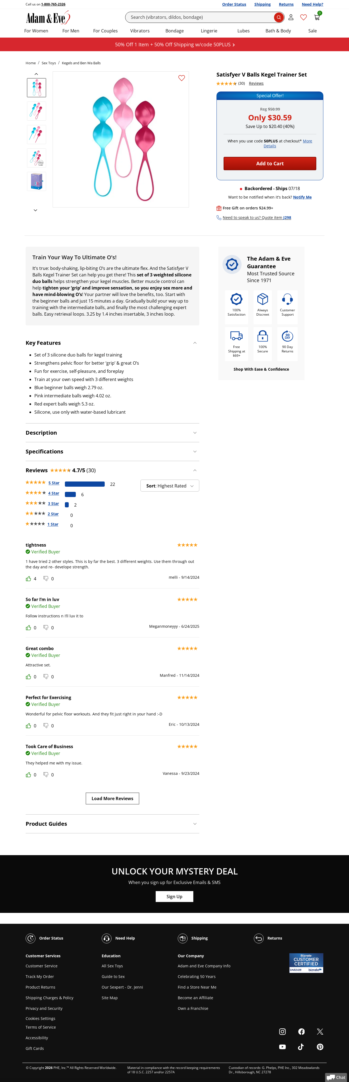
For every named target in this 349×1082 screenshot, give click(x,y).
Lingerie (209, 31)
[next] (34, 210)
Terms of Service (41, 1027)
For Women (36, 31)
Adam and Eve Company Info (204, 965)
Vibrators (140, 31)
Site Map (110, 997)
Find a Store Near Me (197, 987)
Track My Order (40, 976)
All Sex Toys (112, 965)
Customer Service (42, 965)
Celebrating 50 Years (197, 976)
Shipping (262, 4)
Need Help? (312, 4)
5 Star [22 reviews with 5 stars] (54, 482)
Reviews (256, 83)
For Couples (105, 31)
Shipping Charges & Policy (49, 997)
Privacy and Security (44, 1008)
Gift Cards (35, 1048)
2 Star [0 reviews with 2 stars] (53, 513)
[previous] (38, 74)
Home (31, 62)
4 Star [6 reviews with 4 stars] (53, 493)
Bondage (175, 31)
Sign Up (174, 897)
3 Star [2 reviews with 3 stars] (53, 503)
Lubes (243, 31)
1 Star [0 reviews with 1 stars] (52, 524)
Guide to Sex (113, 976)
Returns (286, 4)
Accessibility (37, 1037)
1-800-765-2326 (53, 4)
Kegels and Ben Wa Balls (81, 62)
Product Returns (40, 987)
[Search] (205, 17)
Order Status (234, 4)
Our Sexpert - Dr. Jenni (122, 987)
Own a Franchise (193, 1008)
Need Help (118, 938)
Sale (312, 31)
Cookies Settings (40, 1018)
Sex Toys (49, 62)
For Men (70, 31)
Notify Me (302, 197)
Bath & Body (278, 31)
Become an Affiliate (195, 997)
